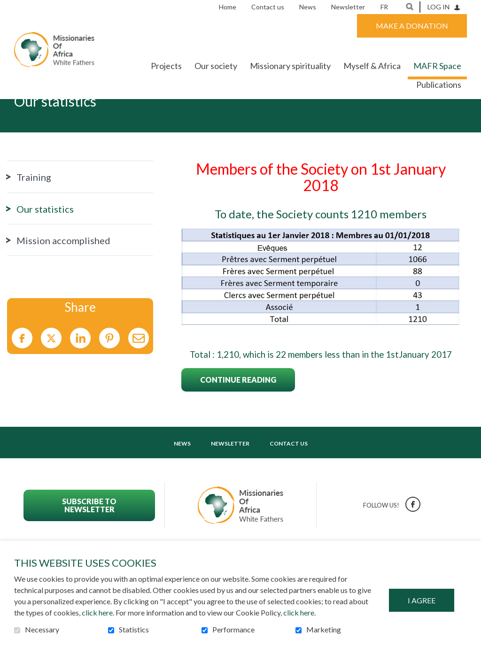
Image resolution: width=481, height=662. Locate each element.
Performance (233, 629)
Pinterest (109, 367)
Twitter (51, 367)
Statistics (134, 629)
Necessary (42, 629)
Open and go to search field (409, 6)
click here (97, 612)
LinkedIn (80, 367)
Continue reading (238, 408)
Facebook (22, 367)
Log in (438, 7)
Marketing (323, 629)
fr (384, 7)
